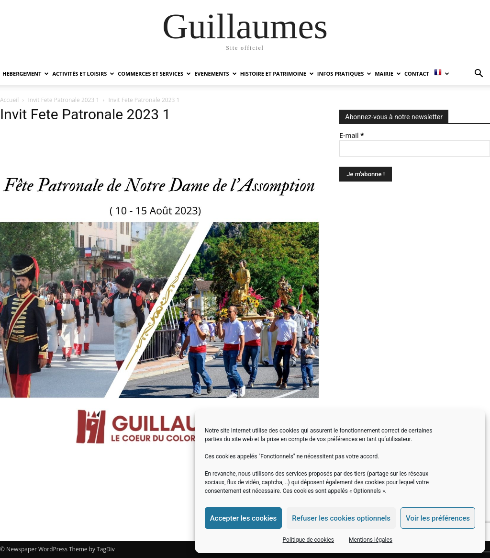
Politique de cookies (308, 539)
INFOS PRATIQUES (344, 73)
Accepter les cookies (243, 518)
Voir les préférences (438, 518)
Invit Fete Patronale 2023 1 (64, 100)
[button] (478, 74)
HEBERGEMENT (25, 73)
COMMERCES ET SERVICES (154, 73)
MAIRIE (388, 73)
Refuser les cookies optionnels (341, 518)
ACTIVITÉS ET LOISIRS (83, 73)
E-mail (351, 135)
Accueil (9, 100)
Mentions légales (370, 539)
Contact (416, 73)
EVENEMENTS (215, 73)
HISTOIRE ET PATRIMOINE (277, 73)
